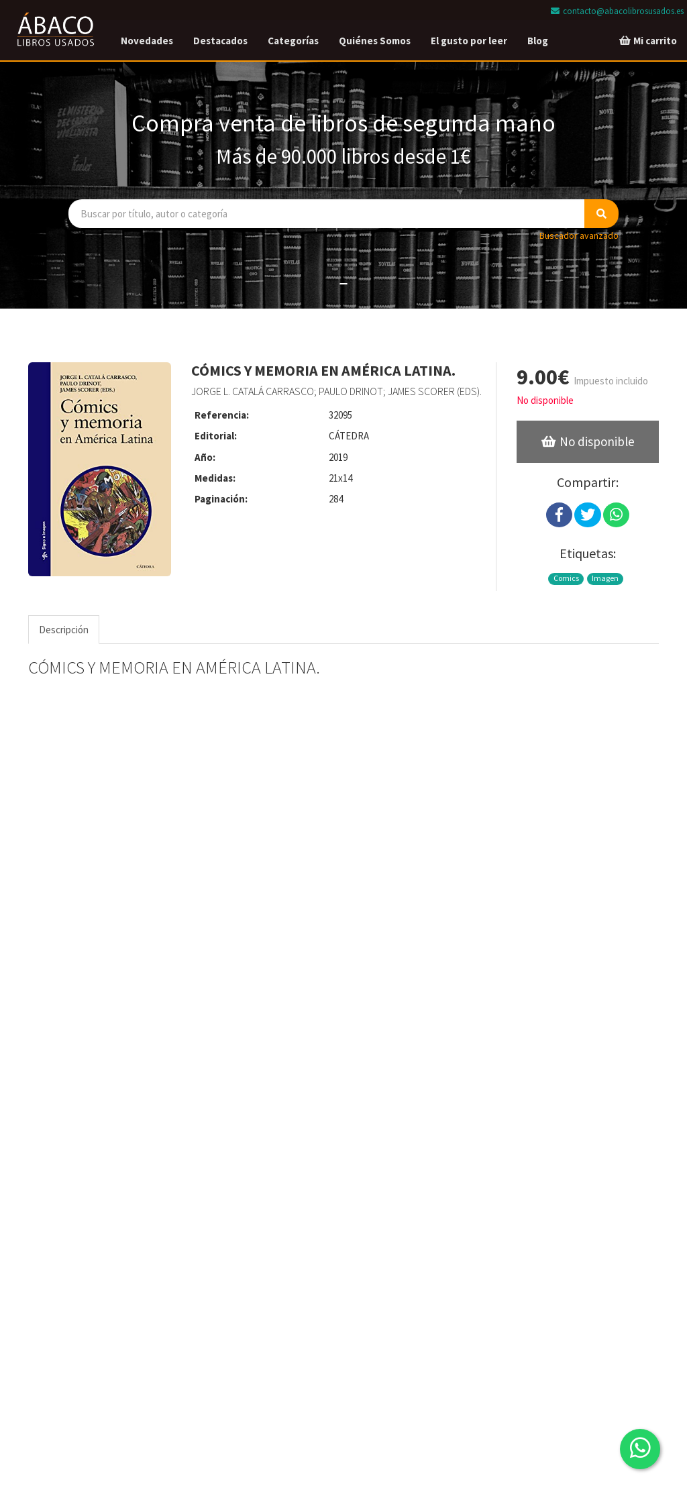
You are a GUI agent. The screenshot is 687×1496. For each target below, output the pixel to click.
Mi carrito (648, 40)
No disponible (545, 400)
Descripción (64, 629)
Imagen (605, 578)
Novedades (147, 40)
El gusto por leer (469, 40)
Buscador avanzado (579, 235)
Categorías (293, 40)
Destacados (220, 40)
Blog (537, 40)
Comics (566, 578)
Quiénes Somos (375, 40)
